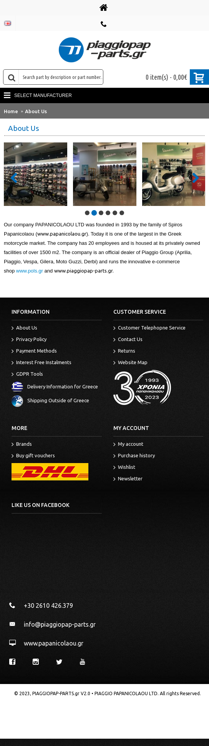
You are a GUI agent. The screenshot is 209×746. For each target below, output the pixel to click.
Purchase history (134, 456)
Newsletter (128, 479)
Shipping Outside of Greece (50, 400)
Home (11, 111)
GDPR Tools (27, 374)
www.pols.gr (29, 271)
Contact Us (128, 339)
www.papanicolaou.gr (61, 233)
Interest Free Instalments (41, 363)
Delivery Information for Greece (55, 387)
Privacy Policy (29, 339)
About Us (36, 111)
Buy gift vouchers (33, 456)
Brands (22, 444)
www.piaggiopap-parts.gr (83, 270)
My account (128, 444)
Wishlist (124, 467)
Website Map (130, 363)
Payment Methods (34, 351)
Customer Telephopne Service (149, 328)
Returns (124, 351)
